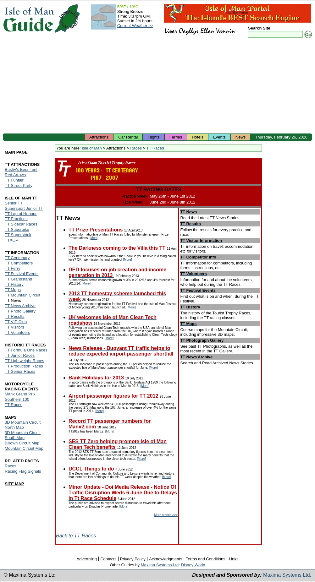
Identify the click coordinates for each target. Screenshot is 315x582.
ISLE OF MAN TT (21, 198)
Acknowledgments (165, 559)
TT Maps (13, 289)
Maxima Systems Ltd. (287, 575)
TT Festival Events (21, 273)
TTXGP (11, 240)
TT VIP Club (16, 321)
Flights (153, 137)
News (240, 137)
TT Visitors (14, 327)
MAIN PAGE (16, 152)
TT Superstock (18, 234)
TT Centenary (17, 257)
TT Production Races (24, 366)
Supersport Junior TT (24, 208)
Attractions (98, 137)
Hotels (197, 137)
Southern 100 (17, 399)
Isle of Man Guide (28, 18)
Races (136, 148)
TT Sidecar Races (21, 224)
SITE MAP (14, 483)
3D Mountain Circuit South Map (23, 435)
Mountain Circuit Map (24, 448)
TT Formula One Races (26, 350)
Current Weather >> (135, 25)
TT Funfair (14, 180)
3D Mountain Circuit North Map (23, 425)
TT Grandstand (18, 279)
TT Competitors (19, 263)
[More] (94, 238)
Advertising (86, 559)
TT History (14, 284)
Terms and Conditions (205, 559)
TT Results (15, 316)
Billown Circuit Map (22, 443)
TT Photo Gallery (20, 311)
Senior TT (14, 203)
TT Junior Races (20, 355)
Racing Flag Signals (23, 471)
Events (219, 137)
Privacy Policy (133, 559)
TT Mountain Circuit (22, 295)
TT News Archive (20, 305)
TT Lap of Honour (21, 213)
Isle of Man (92, 148)
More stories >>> (166, 515)
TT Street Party (18, 185)
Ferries (175, 137)
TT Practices (16, 218)
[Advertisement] (157, 86)
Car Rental (128, 137)
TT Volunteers (17, 332)
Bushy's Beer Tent (21, 169)
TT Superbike (17, 229)
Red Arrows (15, 174)
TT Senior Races (20, 371)
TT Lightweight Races (24, 360)
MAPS (11, 417)
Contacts (108, 559)
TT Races (155, 148)
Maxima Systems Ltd (160, 565)
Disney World (193, 565)
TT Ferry (12, 268)
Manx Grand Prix (20, 394)
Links (233, 559)
